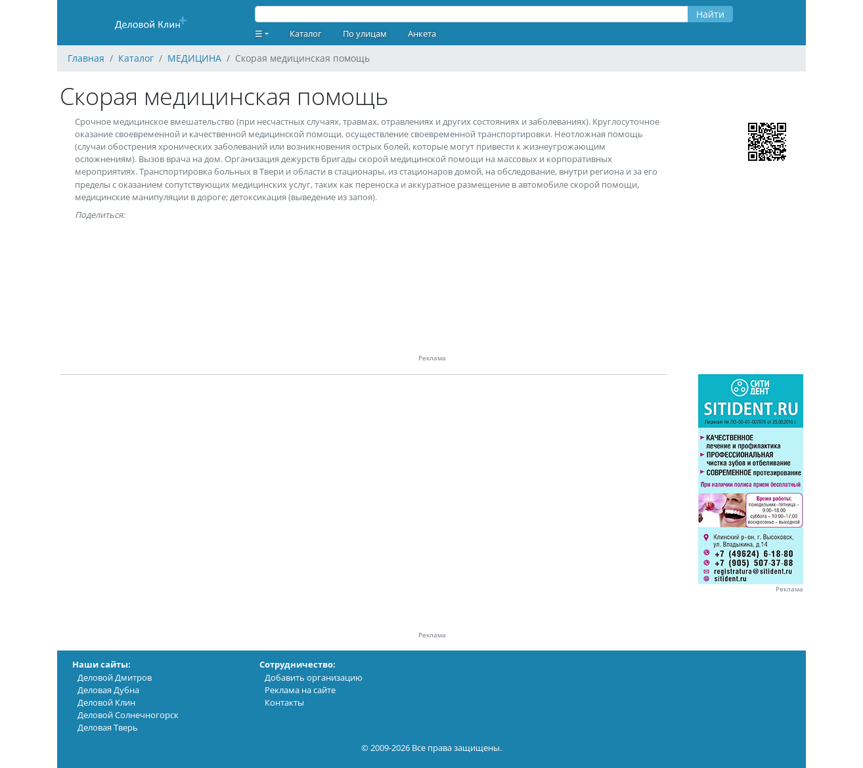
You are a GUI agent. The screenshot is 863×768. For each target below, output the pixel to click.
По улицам (365, 33)
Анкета (422, 33)
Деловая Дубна (108, 690)
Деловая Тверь (107, 727)
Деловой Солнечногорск (128, 715)
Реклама (789, 589)
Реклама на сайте (300, 690)
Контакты (284, 702)
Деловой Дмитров (114, 677)
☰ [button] (259, 33)
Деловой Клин (106, 702)
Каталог (306, 33)
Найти (710, 14)
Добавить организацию (314, 677)
